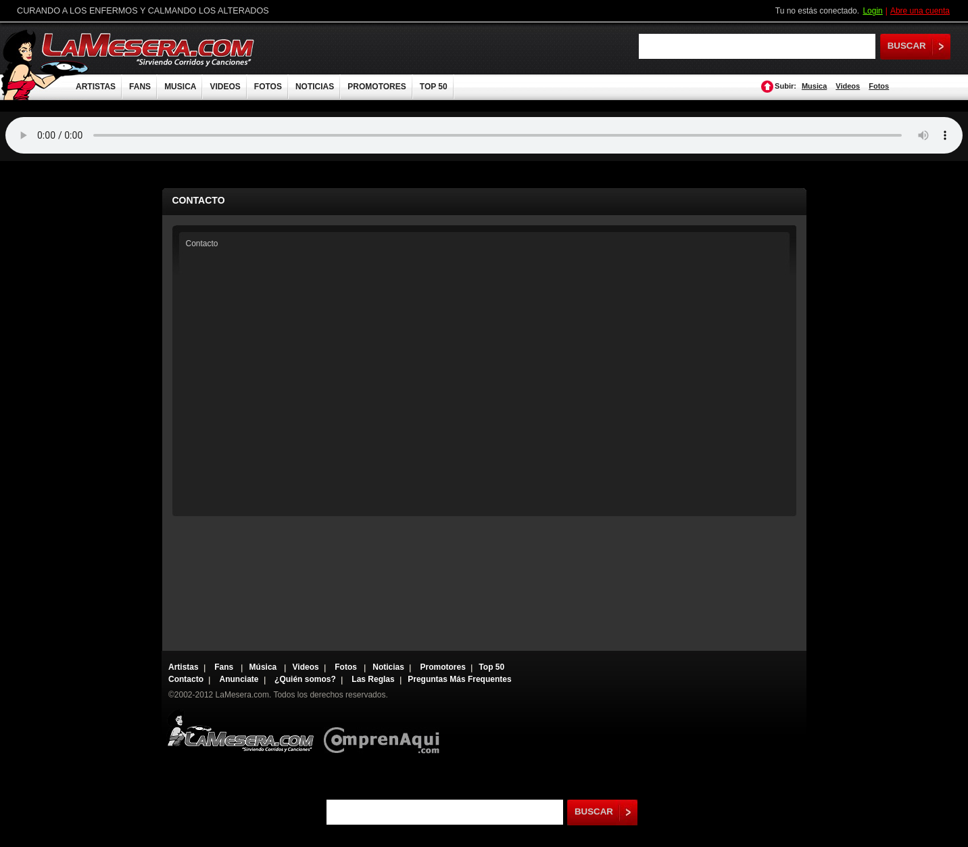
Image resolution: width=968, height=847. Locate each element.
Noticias (388, 667)
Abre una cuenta (920, 11)
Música (264, 667)
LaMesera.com (148, 49)
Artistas (183, 667)
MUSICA (180, 86)
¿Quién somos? (305, 679)
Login (872, 11)
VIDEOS (225, 86)
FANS (140, 86)
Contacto (185, 679)
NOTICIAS (314, 86)
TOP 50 (433, 86)
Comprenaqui (385, 731)
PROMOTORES (376, 86)
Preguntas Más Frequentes (459, 679)
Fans (224, 667)
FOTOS (268, 86)
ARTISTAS (96, 86)
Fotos (879, 86)
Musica (814, 86)
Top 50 (491, 667)
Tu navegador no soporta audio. (484, 135)
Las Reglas (373, 679)
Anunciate (239, 679)
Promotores (442, 667)
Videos (848, 86)
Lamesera (240, 731)
